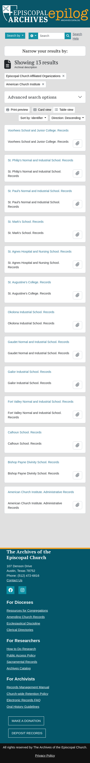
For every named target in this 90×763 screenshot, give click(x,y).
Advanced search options (32, 97)
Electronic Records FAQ (23, 700)
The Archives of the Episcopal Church (29, 554)
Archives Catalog (18, 668)
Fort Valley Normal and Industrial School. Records (40, 403)
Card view (42, 109)
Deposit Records (27, 733)
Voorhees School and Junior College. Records (38, 130)
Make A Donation (26, 721)
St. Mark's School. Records (25, 223)
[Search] (51, 36)
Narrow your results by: (45, 51)
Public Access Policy (21, 655)
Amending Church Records (26, 617)
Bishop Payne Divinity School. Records (33, 465)
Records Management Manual (28, 687)
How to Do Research (21, 649)
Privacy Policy (45, 755)
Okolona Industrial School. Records (31, 314)
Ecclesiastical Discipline (23, 623)
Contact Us (14, 580)
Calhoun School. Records (25, 435)
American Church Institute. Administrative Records (41, 495)
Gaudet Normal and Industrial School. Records (38, 344)
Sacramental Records (22, 661)
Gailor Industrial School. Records (29, 374)
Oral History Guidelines (23, 706)
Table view (64, 109)
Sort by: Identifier (32, 118)
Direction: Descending (67, 118)
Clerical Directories (20, 630)
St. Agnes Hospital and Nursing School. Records (39, 253)
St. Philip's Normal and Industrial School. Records (40, 160)
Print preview (17, 109)
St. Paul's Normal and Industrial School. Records (40, 192)
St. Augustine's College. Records (29, 284)
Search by (14, 35)
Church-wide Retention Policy (27, 693)
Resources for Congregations (27, 610)
